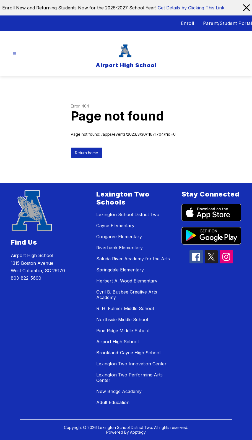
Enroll (187, 23)
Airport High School (117, 341)
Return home (86, 152)
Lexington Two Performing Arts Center (129, 377)
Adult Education (112, 402)
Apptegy (138, 432)
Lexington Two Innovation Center (131, 363)
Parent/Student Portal (227, 23)
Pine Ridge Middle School (122, 330)
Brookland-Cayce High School (128, 352)
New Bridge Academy (119, 391)
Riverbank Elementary (119, 247)
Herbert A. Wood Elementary (126, 281)
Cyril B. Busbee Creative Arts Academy (126, 294)
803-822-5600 (26, 278)
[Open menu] (14, 54)
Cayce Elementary (115, 225)
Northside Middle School (122, 319)
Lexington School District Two (127, 214)
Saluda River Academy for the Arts (133, 258)
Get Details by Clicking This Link (191, 8)
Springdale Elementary (120, 270)
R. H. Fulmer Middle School (125, 308)
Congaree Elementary (119, 236)
